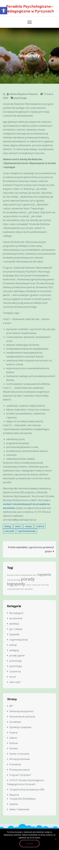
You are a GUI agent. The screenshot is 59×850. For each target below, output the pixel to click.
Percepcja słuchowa (19, 759)
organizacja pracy (18, 639)
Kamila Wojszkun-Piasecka (23, 94)
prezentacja (15, 660)
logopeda (14, 634)
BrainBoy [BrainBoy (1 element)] (10, 575)
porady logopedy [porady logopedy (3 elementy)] (21, 581)
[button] (3, 10)
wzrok (12, 676)
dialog (7, 526)
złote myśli (14, 682)
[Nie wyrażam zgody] (55, 839)
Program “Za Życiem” (20, 775)
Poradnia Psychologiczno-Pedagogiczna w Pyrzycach (29, 9)
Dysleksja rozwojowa (20, 727)
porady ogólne (17, 655)
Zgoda (29, 843)
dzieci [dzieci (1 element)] (35, 575)
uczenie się (15, 671)
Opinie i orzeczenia (19, 753)
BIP (11, 705)
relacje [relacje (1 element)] (28, 585)
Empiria (13, 732)
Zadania (13, 804)
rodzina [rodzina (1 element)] (34, 585)
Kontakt (13, 748)
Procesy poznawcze (19, 769)
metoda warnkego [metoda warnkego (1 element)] (14, 580)
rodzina (40, 526)
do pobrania (15, 618)
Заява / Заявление (19, 809)
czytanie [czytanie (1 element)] (17, 575)
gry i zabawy (15, 629)
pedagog (14, 650)
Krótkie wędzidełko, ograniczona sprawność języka (31, 549)
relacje (28, 526)
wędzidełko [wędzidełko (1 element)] (28, 589)
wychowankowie (26, 531)
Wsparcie (14, 794)
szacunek (9, 531)
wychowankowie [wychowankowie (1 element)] (18, 589)
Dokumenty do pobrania (22, 716)
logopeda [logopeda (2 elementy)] (44, 574)
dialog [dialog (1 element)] (23, 575)
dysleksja (14, 623)
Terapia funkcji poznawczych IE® (26, 789)
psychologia (20, 97)
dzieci (18, 526)
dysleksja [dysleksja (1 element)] (29, 575)
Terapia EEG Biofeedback (22, 798)
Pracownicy (15, 764)
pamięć (13, 644)
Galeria (13, 737)
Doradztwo (15, 721)
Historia (13, 743)
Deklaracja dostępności (21, 711)
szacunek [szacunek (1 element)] (41, 585)
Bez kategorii (16, 613)
